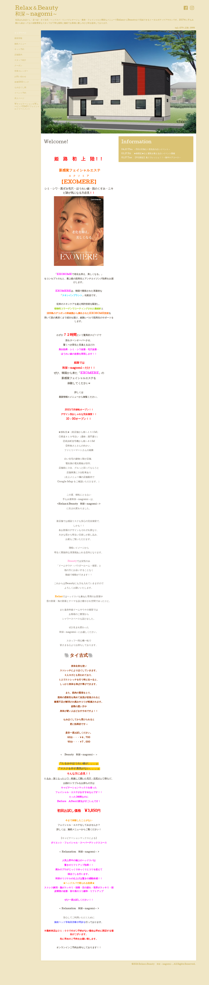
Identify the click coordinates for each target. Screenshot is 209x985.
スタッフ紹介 (20, 60)
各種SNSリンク (21, 82)
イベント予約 (20, 93)
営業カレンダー (21, 71)
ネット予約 (19, 49)
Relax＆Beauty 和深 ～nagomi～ (156, 964)
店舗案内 (18, 55)
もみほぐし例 (20, 88)
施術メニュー (20, 44)
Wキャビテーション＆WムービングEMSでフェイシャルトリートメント (26, 106)
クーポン (18, 66)
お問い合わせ (20, 77)
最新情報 (18, 38)
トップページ (20, 33)
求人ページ (19, 98)
